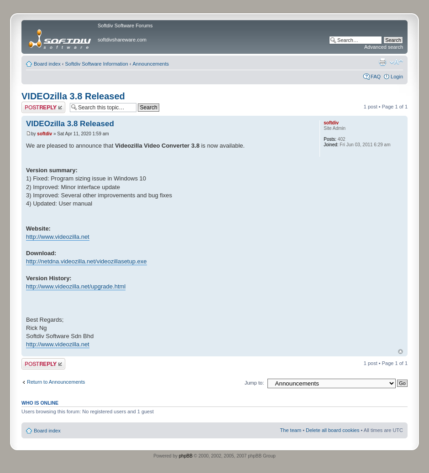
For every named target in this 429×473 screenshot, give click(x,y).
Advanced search (383, 47)
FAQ (376, 76)
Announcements (151, 64)
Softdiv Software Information (96, 64)
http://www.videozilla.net (57, 236)
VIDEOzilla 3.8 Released (73, 96)
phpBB (186, 455)
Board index (47, 64)
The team (290, 430)
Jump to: (254, 383)
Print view (382, 62)
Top (400, 351)
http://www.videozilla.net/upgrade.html (76, 286)
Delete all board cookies (332, 430)
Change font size (396, 62)
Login (397, 76)
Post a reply (43, 107)
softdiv (44, 133)
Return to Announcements (56, 382)
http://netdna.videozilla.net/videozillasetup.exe (86, 261)
